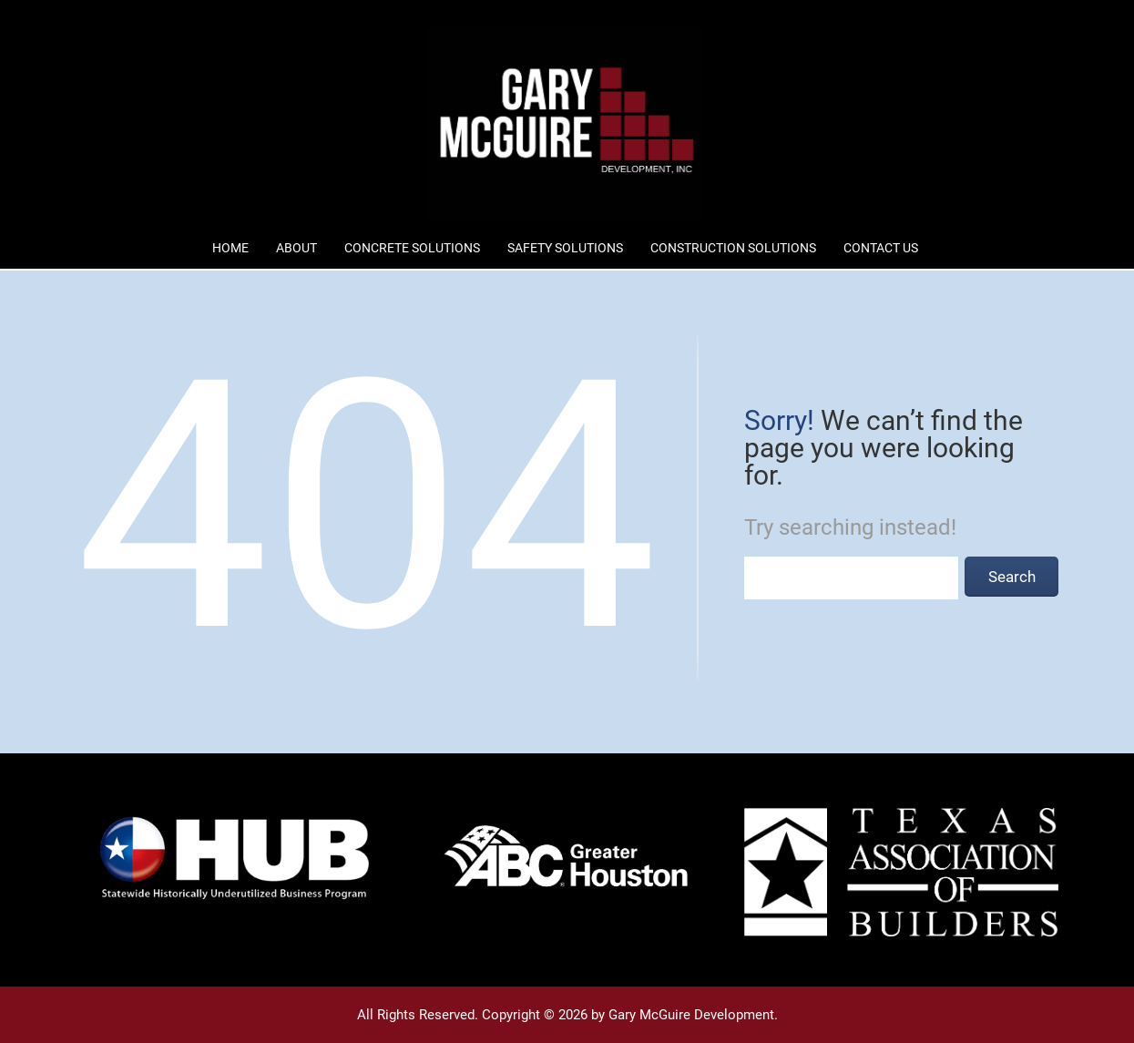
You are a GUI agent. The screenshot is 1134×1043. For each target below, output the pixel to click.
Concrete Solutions (412, 247)
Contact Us (880, 247)
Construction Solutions (733, 247)
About (296, 247)
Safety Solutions (565, 247)
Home (230, 247)
